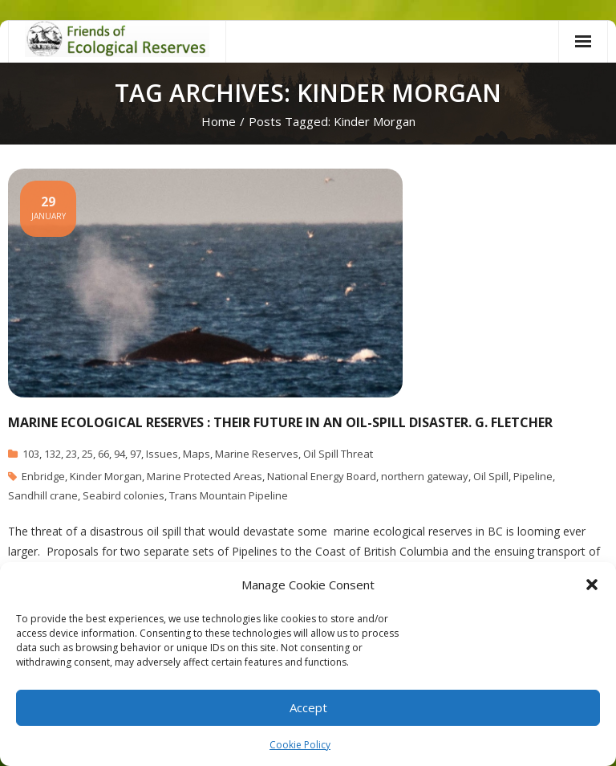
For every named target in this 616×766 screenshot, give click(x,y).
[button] (592, 585)
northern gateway (424, 476)
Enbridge (43, 476)
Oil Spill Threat (338, 453)
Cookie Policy (300, 745)
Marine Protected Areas (204, 476)
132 (52, 453)
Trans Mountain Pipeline (228, 495)
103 (30, 453)
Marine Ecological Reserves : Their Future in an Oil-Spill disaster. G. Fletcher (280, 422)
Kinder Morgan (106, 476)
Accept (308, 707)
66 (103, 453)
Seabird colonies (123, 495)
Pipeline (533, 476)
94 (119, 453)
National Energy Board (321, 476)
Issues (162, 453)
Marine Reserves (256, 453)
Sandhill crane (43, 495)
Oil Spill (491, 476)
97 (135, 453)
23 (71, 453)
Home (218, 121)
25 (87, 453)
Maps (196, 453)
